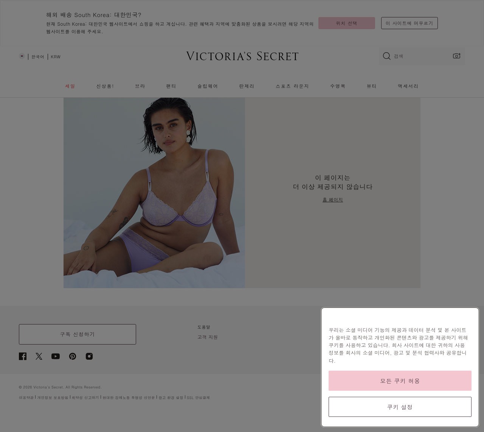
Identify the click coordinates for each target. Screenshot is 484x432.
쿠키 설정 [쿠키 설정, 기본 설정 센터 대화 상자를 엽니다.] (400, 407)
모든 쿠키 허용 (400, 381)
